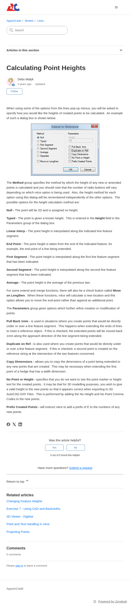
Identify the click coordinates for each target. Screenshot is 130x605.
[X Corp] (14, 424)
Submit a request (80, 468)
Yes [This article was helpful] (54, 447)
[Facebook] (8, 424)
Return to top (18, 481)
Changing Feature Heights (24, 501)
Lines (40, 20)
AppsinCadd (14, 20)
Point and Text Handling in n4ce (28, 524)
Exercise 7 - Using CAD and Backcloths (33, 508)
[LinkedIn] (20, 424)
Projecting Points (18, 531)
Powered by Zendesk (112, 601)
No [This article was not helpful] (75, 447)
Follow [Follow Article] (14, 91)
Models (29, 20)
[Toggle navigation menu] (116, 7)
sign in (19, 565)
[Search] (37, 30)
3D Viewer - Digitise (20, 516)
